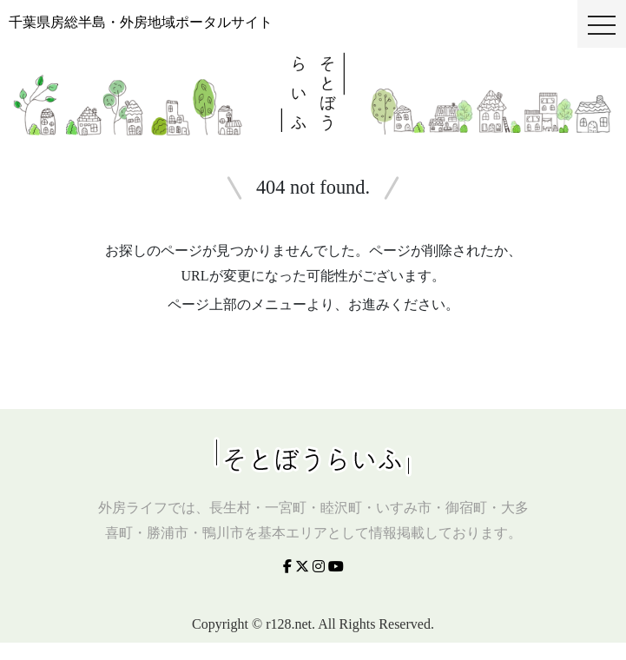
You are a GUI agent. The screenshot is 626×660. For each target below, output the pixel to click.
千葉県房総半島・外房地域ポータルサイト (141, 22)
